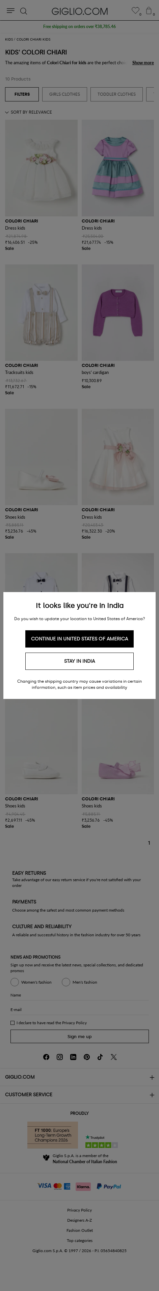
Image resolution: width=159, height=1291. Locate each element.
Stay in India (79, 661)
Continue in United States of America (79, 639)
